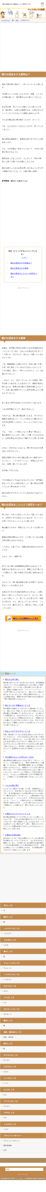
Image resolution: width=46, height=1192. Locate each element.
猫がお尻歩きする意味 (19, 268)
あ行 (17, 20)
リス (5, 1002)
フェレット (7, 968)
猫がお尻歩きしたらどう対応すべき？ (24, 275)
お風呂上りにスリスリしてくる (17, 814)
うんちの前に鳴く (12, 785)
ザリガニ (6, 1060)
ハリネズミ (7, 979)
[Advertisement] (22, 46)
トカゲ (5, 1129)
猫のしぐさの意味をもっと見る (22, 618)
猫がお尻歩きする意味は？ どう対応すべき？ (16, 4)
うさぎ (5, 945)
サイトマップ (23, 1174)
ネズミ (5, 991)
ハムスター (7, 933)
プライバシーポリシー (11, 1141)
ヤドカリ (6, 1106)
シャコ (5, 1083)
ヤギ (5, 1118)
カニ (5, 1095)
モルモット (7, 1014)
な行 (5, 1150)
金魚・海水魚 (8, 1037)
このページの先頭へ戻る (23, 1160)
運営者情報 (7, 1145)
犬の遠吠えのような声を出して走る (19, 757)
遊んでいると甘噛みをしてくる (17, 705)
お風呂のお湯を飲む (13, 835)
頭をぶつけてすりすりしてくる (17, 731)
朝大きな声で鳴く (12, 679)
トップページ (5, 20)
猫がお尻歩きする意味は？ (21, 263)
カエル (5, 1072)
